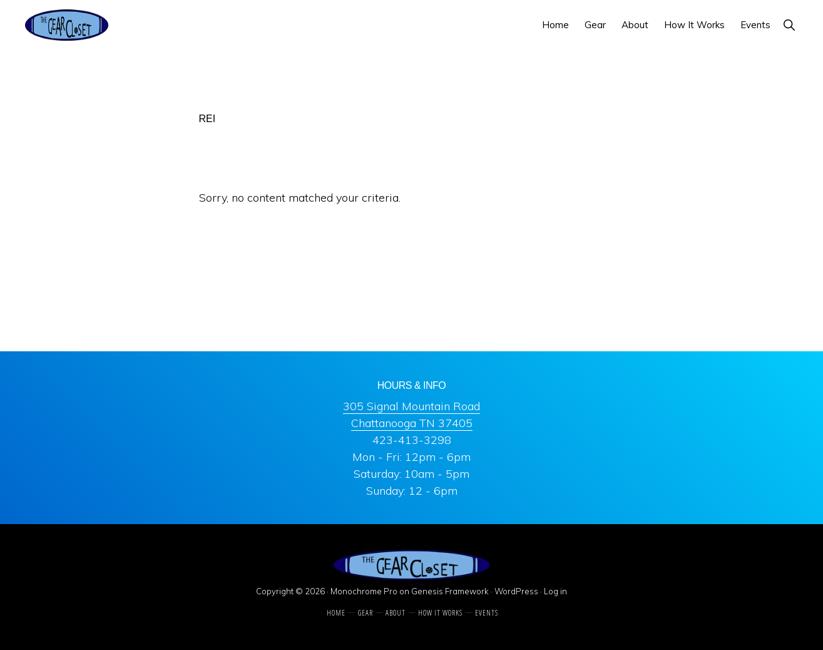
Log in (555, 591)
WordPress (516, 591)
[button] (789, 25)
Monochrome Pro (363, 591)
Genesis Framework (450, 591)
